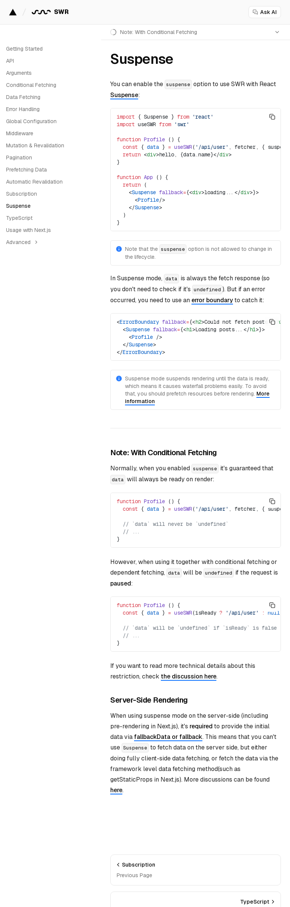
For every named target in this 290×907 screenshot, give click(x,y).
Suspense (18, 205)
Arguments (19, 73)
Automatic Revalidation (34, 181)
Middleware (19, 133)
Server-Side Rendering (149, 700)
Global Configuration (31, 121)
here (116, 790)
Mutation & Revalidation (35, 145)
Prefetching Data (26, 169)
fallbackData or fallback (168, 737)
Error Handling (23, 109)
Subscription (21, 193)
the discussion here (188, 676)
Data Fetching (23, 97)
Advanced (22, 242)
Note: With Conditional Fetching (163, 452)
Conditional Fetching (31, 85)
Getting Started (24, 48)
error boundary (212, 300)
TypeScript (19, 218)
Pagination (19, 157)
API (10, 60)
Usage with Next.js (28, 230)
